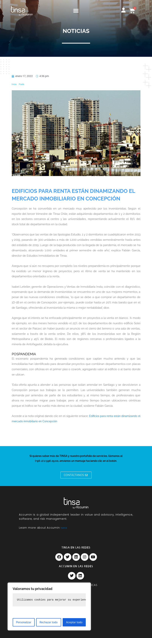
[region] (49, 606)
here (64, 528)
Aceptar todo (74, 622)
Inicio (14, 84)
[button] (76, 11)
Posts (21, 84)
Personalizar (23, 622)
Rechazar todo (49, 622)
